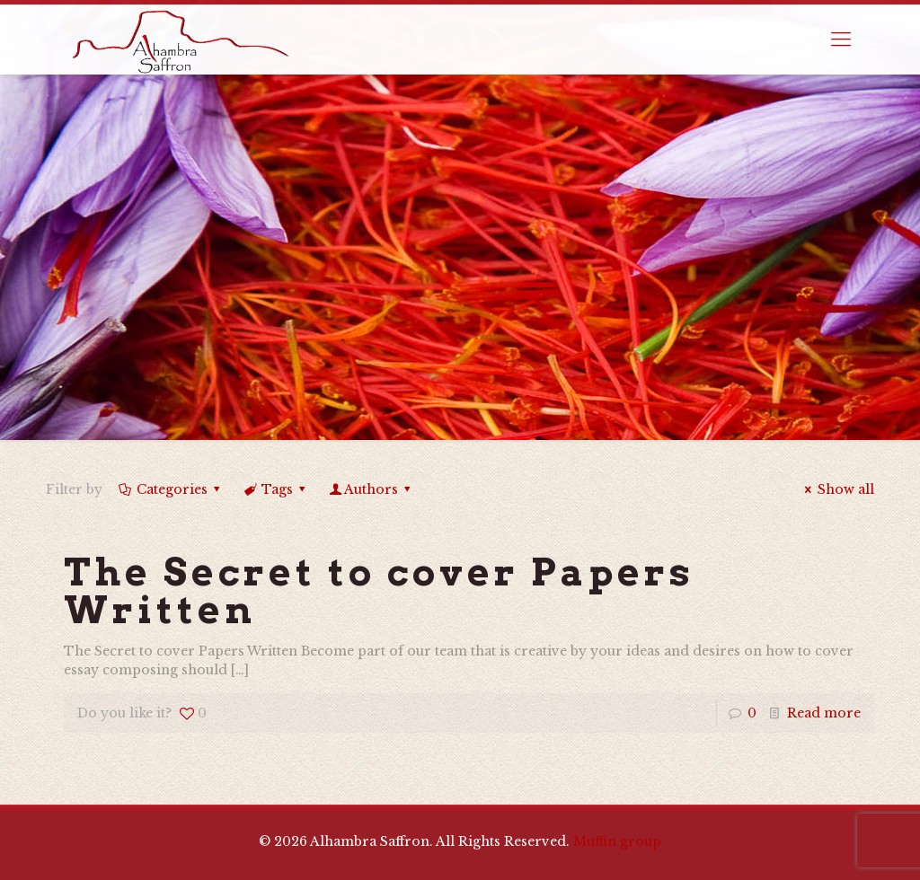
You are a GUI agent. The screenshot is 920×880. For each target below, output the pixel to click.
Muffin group (617, 841)
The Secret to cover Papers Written (379, 591)
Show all (837, 489)
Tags (276, 489)
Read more (824, 713)
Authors (371, 489)
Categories (170, 489)
